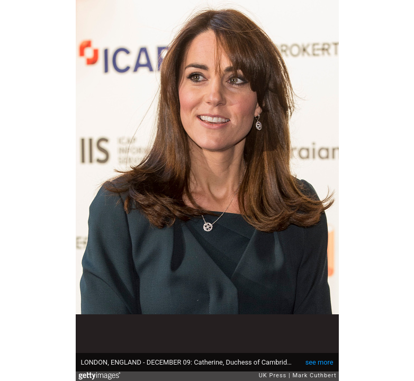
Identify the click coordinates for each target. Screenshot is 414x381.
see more (319, 362)
